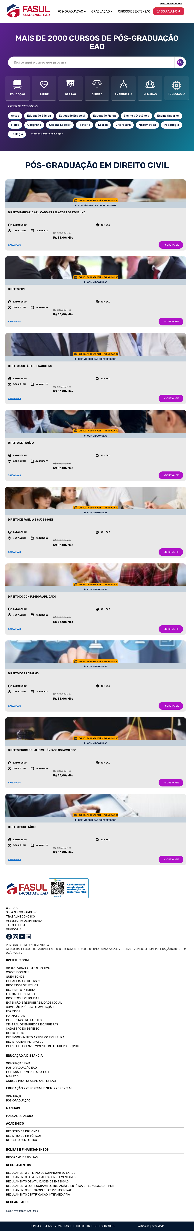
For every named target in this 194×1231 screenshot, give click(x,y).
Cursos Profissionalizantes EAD (31, 1081)
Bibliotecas (15, 1033)
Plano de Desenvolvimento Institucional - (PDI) (42, 1046)
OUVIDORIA (13, 929)
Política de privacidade (150, 1226)
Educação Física (104, 115)
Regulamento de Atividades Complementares (41, 1177)
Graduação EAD (18, 1063)
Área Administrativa (171, 3)
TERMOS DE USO (17, 925)
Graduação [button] (101, 11)
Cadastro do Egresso (22, 1028)
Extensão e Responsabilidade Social (34, 1002)
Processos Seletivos (22, 985)
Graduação (14, 1096)
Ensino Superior (168, 115)
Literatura (123, 124)
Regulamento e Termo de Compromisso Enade (40, 1172)
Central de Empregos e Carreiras (32, 1024)
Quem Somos (15, 976)
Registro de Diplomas (22, 1131)
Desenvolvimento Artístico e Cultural (36, 1037)
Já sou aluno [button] (168, 11)
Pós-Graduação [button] (71, 11)
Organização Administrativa (28, 968)
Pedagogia (171, 124)
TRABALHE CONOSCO (20, 916)
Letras (103, 124)
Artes (15, 115)
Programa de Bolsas (22, 1157)
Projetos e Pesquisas (22, 998)
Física (15, 124)
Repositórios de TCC (21, 1140)
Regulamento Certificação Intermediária (38, 1194)
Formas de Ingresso (21, 994)
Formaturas (15, 1015)
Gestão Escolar (60, 124)
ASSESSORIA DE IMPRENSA (24, 920)
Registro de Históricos (23, 1136)
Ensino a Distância (136, 115)
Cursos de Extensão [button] (134, 11)
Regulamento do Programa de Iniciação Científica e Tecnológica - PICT (60, 1186)
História (84, 124)
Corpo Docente (17, 972)
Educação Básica (39, 115)
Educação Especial (72, 115)
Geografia (34, 124)
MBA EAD (12, 1076)
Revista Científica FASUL (24, 1041)
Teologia (17, 134)
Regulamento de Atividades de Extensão (37, 1181)
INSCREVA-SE (171, 244)
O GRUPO (12, 908)
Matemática (147, 124)
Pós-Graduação (18, 1100)
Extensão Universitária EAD (27, 1072)
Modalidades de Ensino (23, 981)
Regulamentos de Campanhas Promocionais (39, 1190)
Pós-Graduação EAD (21, 1067)
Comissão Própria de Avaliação (30, 1007)
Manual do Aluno (19, 1116)
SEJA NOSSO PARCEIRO (21, 912)
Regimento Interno (20, 989)
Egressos (13, 1011)
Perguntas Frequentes (24, 1020)
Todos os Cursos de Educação (47, 134)
